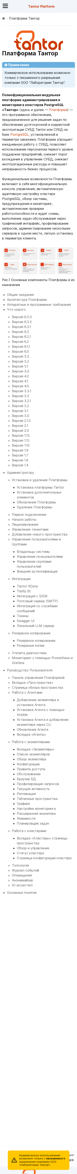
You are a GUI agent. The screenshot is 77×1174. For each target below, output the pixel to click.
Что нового (16, 309)
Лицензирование (25, 524)
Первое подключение (29, 514)
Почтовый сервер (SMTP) (37, 601)
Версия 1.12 (20, 440)
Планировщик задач (33, 823)
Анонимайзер (22, 880)
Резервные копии (30, 645)
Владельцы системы (33, 552)
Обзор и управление (33, 848)
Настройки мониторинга (36, 808)
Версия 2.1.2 (21, 421)
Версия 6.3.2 (22, 322)
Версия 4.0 (20, 386)
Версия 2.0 (20, 430)
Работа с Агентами (27, 692)
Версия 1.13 (21, 435)
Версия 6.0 (20, 351)
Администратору (20, 472)
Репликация (26, 794)
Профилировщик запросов (38, 784)
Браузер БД (26, 779)
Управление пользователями (40, 556)
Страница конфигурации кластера (44, 858)
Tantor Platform (41, 6)
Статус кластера (30, 853)
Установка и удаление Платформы (39, 480)
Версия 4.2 (20, 376)
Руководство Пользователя (29, 670)
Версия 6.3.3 (22, 317)
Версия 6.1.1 (21, 346)
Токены (23, 616)
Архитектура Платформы (27, 300)
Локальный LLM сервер (35, 626)
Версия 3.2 (20, 406)
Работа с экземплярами (31, 742)
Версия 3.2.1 (21, 401)
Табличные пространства (37, 799)
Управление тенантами (30, 529)
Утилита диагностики (29, 653)
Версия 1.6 (20, 460)
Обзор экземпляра (31, 759)
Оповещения (22, 875)
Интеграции (21, 579)
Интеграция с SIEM (32, 596)
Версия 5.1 (20, 366)
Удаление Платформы (34, 507)
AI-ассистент (22, 885)
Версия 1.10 (21, 445)
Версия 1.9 (20, 450)
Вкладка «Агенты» (31, 734)
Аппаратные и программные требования (39, 304)
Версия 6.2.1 (21, 337)
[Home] (3, 18)
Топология (20, 865)
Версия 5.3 (20, 356)
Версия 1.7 (20, 455)
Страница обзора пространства (37, 687)
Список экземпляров (33, 754)
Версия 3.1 (20, 411)
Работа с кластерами (29, 831)
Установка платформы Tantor (40, 487)
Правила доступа (31, 769)
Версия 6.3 (20, 332)
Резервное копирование (31, 633)
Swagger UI (25, 621)
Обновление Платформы (36, 502)
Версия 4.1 (20, 381)
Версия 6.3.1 (21, 327)
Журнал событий (25, 870)
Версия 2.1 (20, 426)
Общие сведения (20, 295)
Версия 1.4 (20, 465)
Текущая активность (33, 789)
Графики (23, 804)
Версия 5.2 (20, 361)
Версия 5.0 (20, 371)
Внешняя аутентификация (37, 571)
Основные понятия (22, 892)
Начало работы (24, 519)
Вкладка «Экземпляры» (35, 749)
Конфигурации (28, 764)
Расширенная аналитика (36, 813)
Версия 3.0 (20, 416)
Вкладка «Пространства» (32, 682)
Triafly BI (24, 591)
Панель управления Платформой (38, 678)
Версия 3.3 (20, 396)
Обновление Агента (32, 729)
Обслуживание (29, 774)
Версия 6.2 (20, 342)
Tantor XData (27, 586)
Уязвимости (26, 818)
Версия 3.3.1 (21, 391)
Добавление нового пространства (39, 534)
